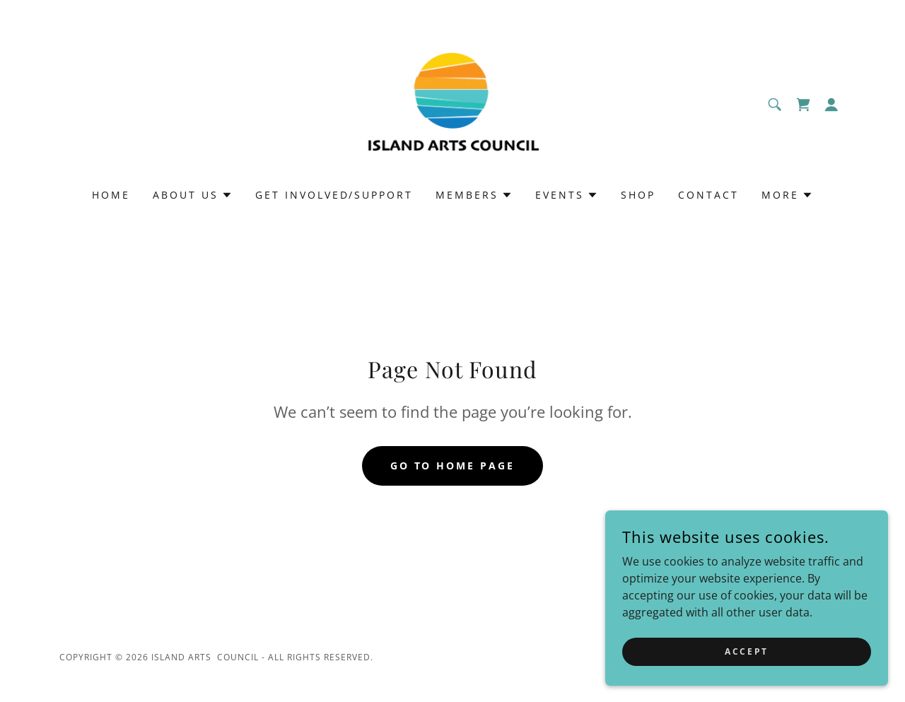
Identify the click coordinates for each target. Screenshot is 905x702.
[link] (452, 103)
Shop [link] (638, 194)
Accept (746, 651)
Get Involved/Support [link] (334, 194)
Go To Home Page (452, 465)
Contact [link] (708, 194)
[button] (831, 104)
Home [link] (111, 194)
